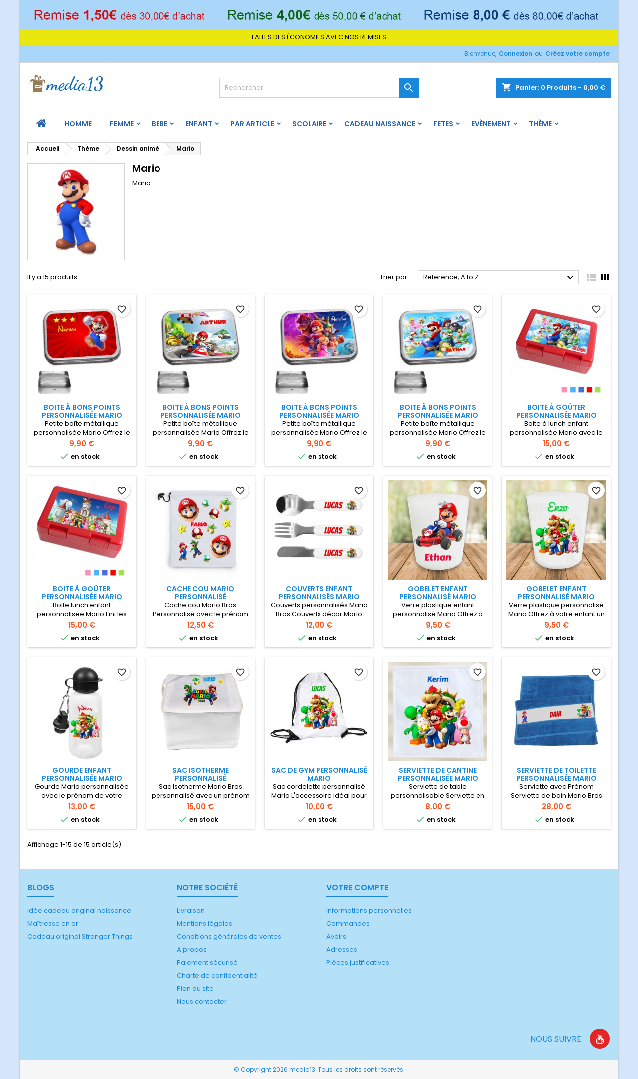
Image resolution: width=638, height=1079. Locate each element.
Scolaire (309, 124)
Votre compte (357, 887)
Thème (540, 124)
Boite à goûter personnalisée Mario (556, 411)
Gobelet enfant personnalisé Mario (437, 593)
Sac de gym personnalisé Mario (319, 774)
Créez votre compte (577, 53)
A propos (192, 949)
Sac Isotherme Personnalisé (200, 774)
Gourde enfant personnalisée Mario (82, 774)
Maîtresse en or (52, 923)
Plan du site (195, 988)
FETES (443, 124)
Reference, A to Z (499, 278)
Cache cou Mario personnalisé (200, 593)
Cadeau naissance (379, 124)
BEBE (159, 124)
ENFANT (198, 124)
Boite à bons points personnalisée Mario (82, 411)
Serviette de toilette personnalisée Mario (556, 774)
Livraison (191, 910)
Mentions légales (204, 923)
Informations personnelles (369, 910)
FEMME (122, 124)
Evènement (491, 124)
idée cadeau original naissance (79, 910)
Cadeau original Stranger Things (80, 936)
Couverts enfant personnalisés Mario (319, 593)
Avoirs (336, 936)
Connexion (515, 53)
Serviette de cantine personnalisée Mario (438, 774)
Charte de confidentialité (217, 975)
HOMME (78, 124)
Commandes (348, 923)
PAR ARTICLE (252, 124)
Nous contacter (202, 1001)
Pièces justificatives (357, 962)
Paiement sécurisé (207, 962)
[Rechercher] (319, 88)
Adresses (341, 949)
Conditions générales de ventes (229, 936)
